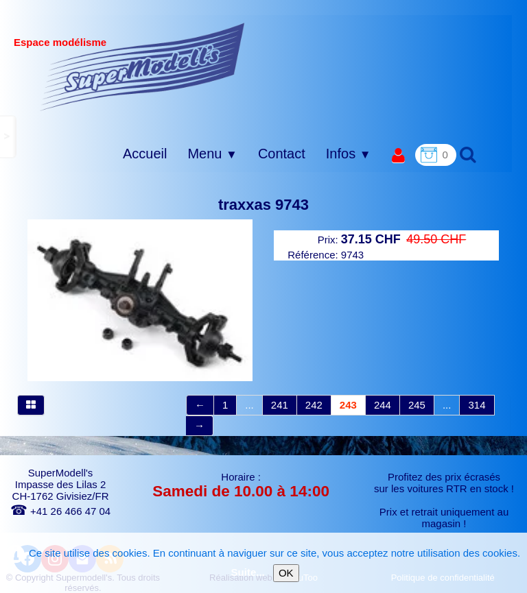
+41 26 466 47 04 (60, 511)
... (249, 405)
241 (279, 405)
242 (314, 405)
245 (416, 405)
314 (476, 405)
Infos (348, 153)
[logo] (142, 66)
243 (348, 405)
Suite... (248, 572)
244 (382, 405)
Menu (212, 153)
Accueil (145, 153)
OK (286, 573)
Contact (281, 153)
